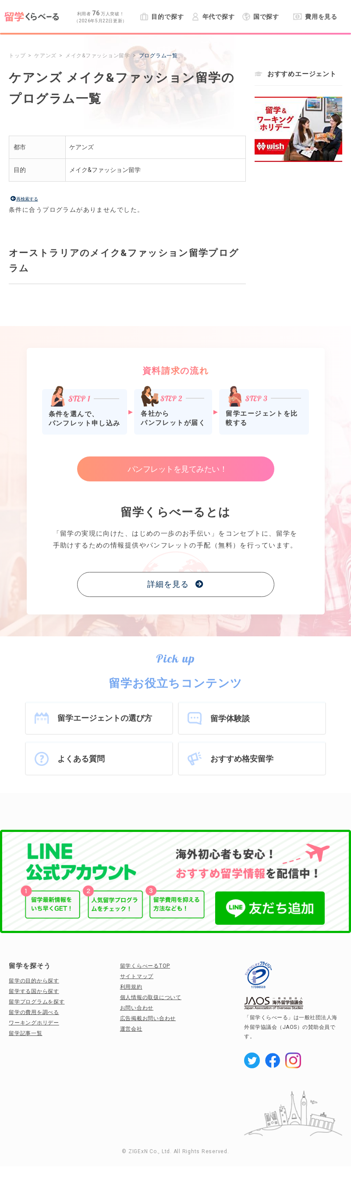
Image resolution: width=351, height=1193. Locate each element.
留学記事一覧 (26, 1033)
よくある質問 (81, 758)
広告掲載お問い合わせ (148, 1018)
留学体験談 (230, 718)
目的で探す (162, 17)
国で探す (261, 17)
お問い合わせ (137, 1008)
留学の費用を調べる (34, 1012)
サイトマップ (137, 976)
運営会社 (131, 1029)
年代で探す (213, 17)
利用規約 (131, 987)
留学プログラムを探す (37, 1002)
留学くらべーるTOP (145, 966)
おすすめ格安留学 (241, 758)
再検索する (27, 198)
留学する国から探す (34, 991)
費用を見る (315, 17)
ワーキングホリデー (34, 1023)
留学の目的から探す (34, 981)
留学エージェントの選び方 (104, 718)
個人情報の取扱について (150, 997)
